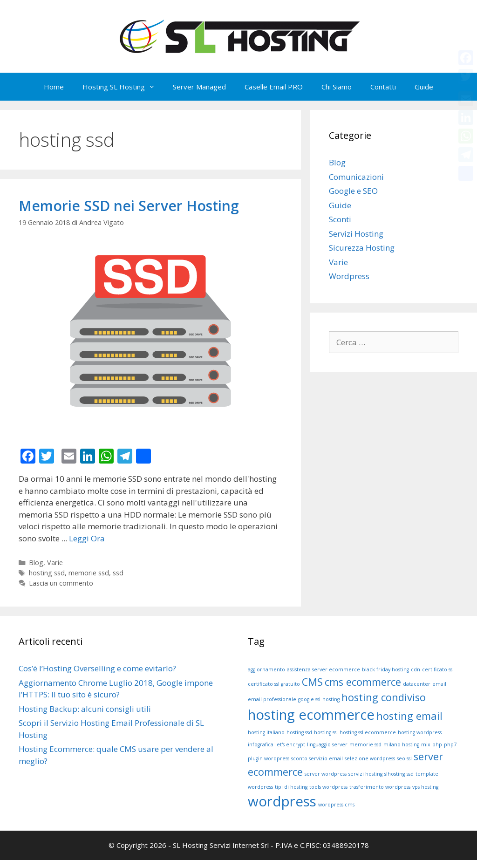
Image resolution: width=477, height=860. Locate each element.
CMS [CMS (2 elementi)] (312, 682)
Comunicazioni (356, 176)
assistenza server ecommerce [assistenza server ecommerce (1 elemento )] (323, 669)
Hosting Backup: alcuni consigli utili (85, 708)
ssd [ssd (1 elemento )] (410, 774)
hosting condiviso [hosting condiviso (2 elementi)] (383, 697)
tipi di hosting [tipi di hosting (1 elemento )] (291, 787)
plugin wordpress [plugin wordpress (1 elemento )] (268, 758)
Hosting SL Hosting (123, 87)
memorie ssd (88, 572)
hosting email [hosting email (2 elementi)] (409, 716)
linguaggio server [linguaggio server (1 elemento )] (327, 744)
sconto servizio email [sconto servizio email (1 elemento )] (317, 758)
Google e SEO (353, 190)
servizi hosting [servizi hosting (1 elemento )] (365, 774)
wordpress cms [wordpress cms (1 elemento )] (336, 804)
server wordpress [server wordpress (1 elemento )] (326, 774)
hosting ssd (47, 572)
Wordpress (349, 276)
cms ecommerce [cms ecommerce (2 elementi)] (363, 682)
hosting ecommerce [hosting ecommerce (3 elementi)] (311, 714)
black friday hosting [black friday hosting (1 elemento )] (385, 669)
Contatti (383, 86)
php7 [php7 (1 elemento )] (450, 744)
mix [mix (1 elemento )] (425, 744)
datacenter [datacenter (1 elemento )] (416, 684)
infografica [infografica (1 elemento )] (260, 744)
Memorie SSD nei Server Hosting (129, 205)
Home (54, 86)
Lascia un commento (61, 583)
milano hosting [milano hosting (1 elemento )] (401, 744)
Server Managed (199, 86)
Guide (424, 86)
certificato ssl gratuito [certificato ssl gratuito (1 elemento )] (274, 684)
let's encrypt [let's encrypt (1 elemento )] (290, 744)
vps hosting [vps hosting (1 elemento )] (425, 787)
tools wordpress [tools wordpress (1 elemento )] (328, 787)
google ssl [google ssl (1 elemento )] (309, 699)
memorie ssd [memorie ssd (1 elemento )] (365, 744)
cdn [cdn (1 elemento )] (415, 669)
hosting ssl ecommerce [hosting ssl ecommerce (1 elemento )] (368, 732)
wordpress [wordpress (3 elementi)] (282, 801)
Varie (55, 562)
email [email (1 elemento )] (439, 684)
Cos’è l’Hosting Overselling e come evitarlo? (97, 668)
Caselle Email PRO (274, 86)
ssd (118, 572)
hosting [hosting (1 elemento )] (331, 699)
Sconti (340, 219)
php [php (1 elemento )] (437, 744)
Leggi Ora (87, 538)
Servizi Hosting (356, 233)
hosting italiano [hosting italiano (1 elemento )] (266, 732)
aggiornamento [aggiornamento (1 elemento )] (266, 669)
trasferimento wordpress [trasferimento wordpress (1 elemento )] (379, 787)
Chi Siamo (336, 86)
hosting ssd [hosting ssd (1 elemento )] (299, 732)
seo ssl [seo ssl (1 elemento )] (404, 758)
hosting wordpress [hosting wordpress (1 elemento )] (420, 732)
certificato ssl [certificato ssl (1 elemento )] (438, 669)
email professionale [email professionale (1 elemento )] (272, 699)
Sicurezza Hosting (362, 247)
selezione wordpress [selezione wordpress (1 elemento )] (370, 758)
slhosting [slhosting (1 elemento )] (394, 774)
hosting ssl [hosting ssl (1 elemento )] (326, 732)
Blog (36, 562)
